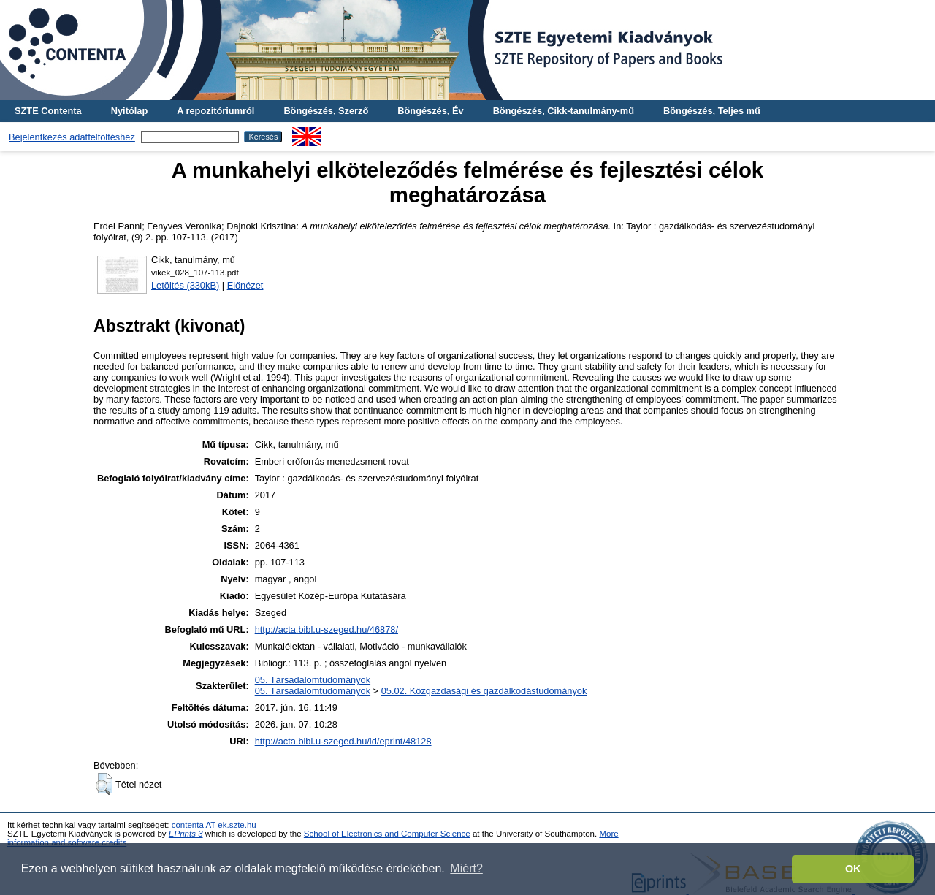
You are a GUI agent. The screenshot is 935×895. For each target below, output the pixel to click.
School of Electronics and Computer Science (387, 833)
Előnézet (245, 285)
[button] (104, 784)
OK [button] (853, 869)
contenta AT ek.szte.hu (214, 824)
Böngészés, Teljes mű (711, 110)
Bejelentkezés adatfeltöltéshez (72, 137)
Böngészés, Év (430, 110)
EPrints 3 (186, 833)
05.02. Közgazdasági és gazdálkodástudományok (484, 690)
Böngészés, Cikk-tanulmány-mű (563, 110)
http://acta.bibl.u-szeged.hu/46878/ (326, 629)
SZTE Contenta (48, 110)
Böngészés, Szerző (325, 110)
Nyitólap (129, 110)
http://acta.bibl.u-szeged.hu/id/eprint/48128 (343, 741)
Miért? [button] (466, 868)
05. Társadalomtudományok (312, 679)
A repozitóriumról (215, 110)
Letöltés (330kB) (185, 285)
